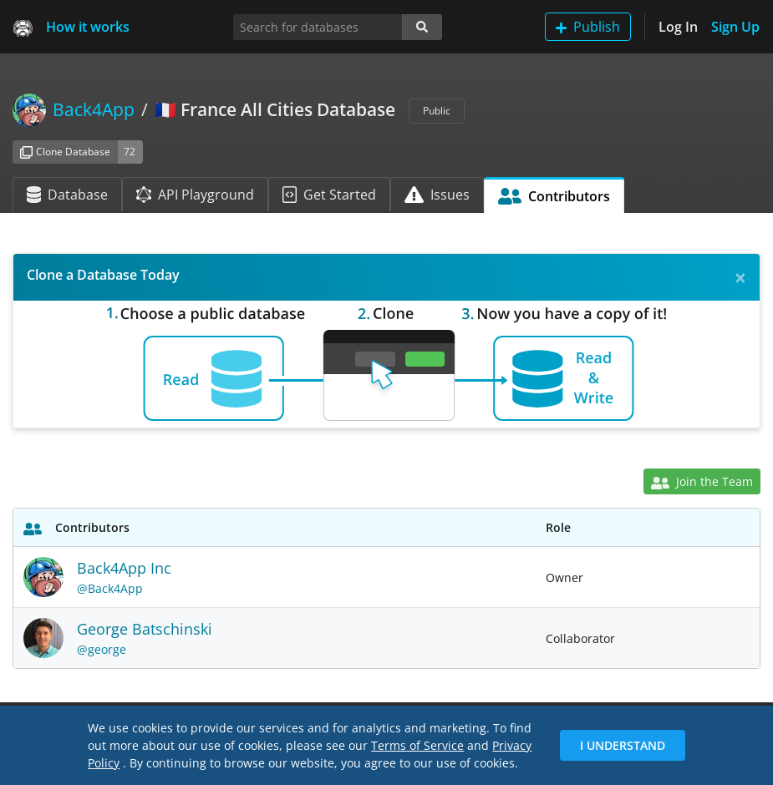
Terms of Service (417, 745)
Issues (437, 194)
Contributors (554, 196)
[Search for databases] (318, 27)
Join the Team (702, 481)
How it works (88, 27)
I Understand (622, 745)
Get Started (329, 194)
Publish (588, 27)
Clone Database (65, 151)
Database (67, 194)
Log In (678, 27)
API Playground (195, 194)
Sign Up (735, 27)
